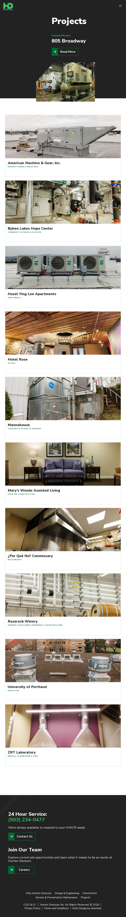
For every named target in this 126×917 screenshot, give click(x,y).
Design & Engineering (67, 893)
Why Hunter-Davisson (39, 893)
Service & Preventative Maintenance (56, 897)
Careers (24, 870)
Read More (67, 52)
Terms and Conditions (56, 908)
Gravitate (96, 908)
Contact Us (24, 836)
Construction (90, 893)
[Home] (8, 6)
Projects (85, 897)
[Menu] (120, 5)
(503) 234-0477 (26, 819)
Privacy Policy (32, 908)
